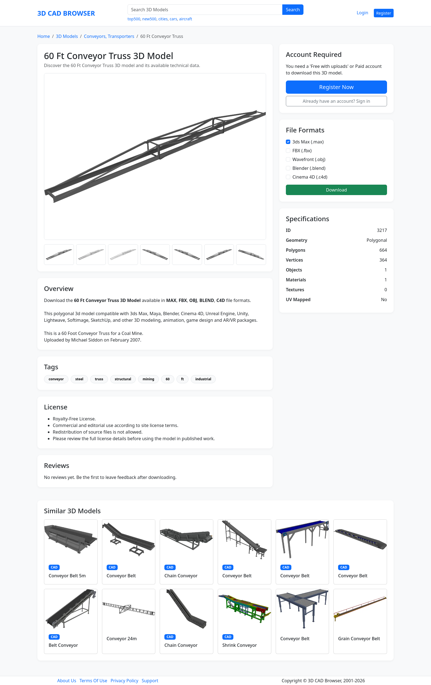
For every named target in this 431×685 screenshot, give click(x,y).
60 (168, 379)
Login (362, 13)
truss (99, 379)
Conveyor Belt (121, 576)
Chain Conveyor (180, 576)
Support (150, 681)
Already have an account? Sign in (336, 101)
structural (123, 379)
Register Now (336, 87)
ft (182, 379)
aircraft (185, 18)
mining (148, 379)
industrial (203, 379)
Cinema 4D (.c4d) (309, 177)
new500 (149, 18)
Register (383, 13)
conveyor (56, 379)
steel (79, 379)
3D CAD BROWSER (66, 13)
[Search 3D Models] (205, 9)
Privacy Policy (124, 681)
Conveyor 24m (122, 639)
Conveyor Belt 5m (67, 576)
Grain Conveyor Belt (359, 639)
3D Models (67, 36)
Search (293, 10)
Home (43, 36)
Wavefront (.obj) (308, 159)
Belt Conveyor (63, 645)
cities (163, 18)
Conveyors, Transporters (109, 36)
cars (173, 18)
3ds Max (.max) (308, 142)
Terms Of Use (93, 681)
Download (336, 190)
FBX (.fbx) (302, 151)
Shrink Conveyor (239, 645)
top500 (134, 18)
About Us (66, 681)
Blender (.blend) (308, 168)
